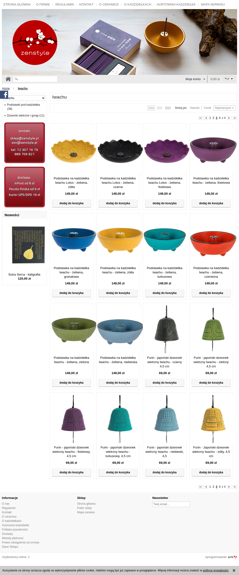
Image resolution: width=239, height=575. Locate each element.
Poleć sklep (84, 508)
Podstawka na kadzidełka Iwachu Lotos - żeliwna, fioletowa (164, 183)
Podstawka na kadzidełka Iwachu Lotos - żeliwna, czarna (118, 183)
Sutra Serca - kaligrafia (24, 274)
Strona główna (17, 4)
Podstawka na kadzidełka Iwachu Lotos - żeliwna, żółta (71, 183)
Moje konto (193, 79)
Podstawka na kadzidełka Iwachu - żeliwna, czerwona (211, 272)
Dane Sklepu (10, 546)
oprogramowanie (216, 557)
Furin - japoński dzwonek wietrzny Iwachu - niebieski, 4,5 (164, 452)
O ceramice (109, 4)
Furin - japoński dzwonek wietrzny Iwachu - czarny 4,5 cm (164, 362)
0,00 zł (215, 79)
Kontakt (86, 4)
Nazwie (194, 108)
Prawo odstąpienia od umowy (20, 542)
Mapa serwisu (213, 4)
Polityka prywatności (15, 529)
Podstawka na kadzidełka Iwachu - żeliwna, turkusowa (164, 272)
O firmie (43, 4)
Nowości (12, 215)
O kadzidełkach (137, 4)
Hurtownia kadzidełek (176, 4)
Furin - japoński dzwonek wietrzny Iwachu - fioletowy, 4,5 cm (72, 452)
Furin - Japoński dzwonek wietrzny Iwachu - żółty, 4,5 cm (211, 452)
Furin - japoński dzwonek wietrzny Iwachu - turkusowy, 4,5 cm (118, 452)
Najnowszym (223, 108)
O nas (6, 503)
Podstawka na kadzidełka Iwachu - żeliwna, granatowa (71, 272)
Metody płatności (12, 538)
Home (6, 88)
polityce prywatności (215, 570)
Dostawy (7, 534)
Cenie (207, 108)
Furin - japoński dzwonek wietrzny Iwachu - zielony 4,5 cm (211, 362)
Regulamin (64, 4)
